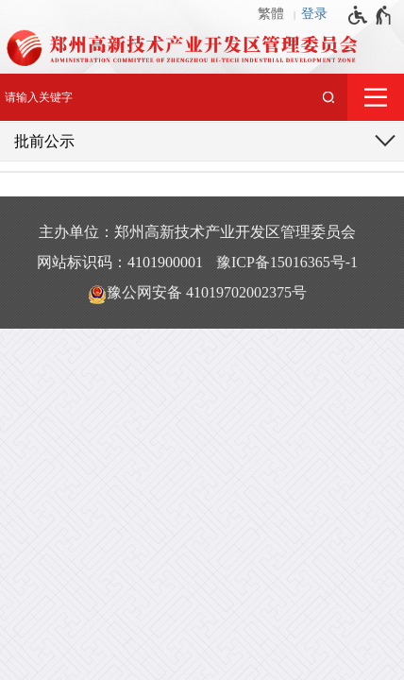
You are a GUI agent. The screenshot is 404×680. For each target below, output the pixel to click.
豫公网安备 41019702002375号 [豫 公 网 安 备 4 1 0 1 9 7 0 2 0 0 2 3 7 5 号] (197, 293)
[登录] (319, 14)
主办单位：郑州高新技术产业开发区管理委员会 (197, 232)
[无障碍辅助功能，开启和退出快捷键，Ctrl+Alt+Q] (370, 15)
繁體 (271, 14)
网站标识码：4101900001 (120, 262)
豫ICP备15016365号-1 (287, 262)
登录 (314, 14)
